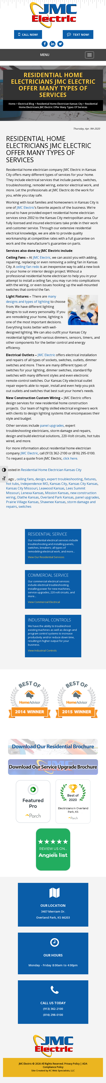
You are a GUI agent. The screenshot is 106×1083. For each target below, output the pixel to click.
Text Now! (78, 34)
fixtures (90, 479)
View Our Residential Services (46, 557)
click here (70, 458)
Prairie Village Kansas (22, 502)
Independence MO (34, 483)
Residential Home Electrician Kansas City (51, 470)
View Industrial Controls (42, 650)
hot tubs (12, 483)
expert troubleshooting (65, 479)
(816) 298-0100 (53, 1015)
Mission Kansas (57, 493)
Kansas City (58, 483)
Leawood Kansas (51, 488)
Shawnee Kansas (53, 502)
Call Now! (28, 34)
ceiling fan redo (27, 266)
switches (25, 506)
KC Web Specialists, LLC (62, 1070)
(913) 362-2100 (53, 1009)
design (40, 479)
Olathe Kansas (28, 497)
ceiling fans (25, 479)
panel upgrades (52, 425)
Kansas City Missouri (21, 488)
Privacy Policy (72, 1063)
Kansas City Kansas (83, 483)
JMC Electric (25, 207)
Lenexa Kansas (32, 493)
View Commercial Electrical (44, 602)
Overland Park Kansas (57, 497)
